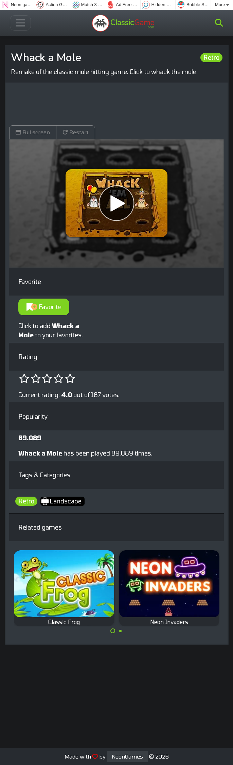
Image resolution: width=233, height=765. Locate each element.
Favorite (43, 306)
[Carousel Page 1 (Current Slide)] (112, 630)
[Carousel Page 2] (120, 630)
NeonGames (127, 756)
